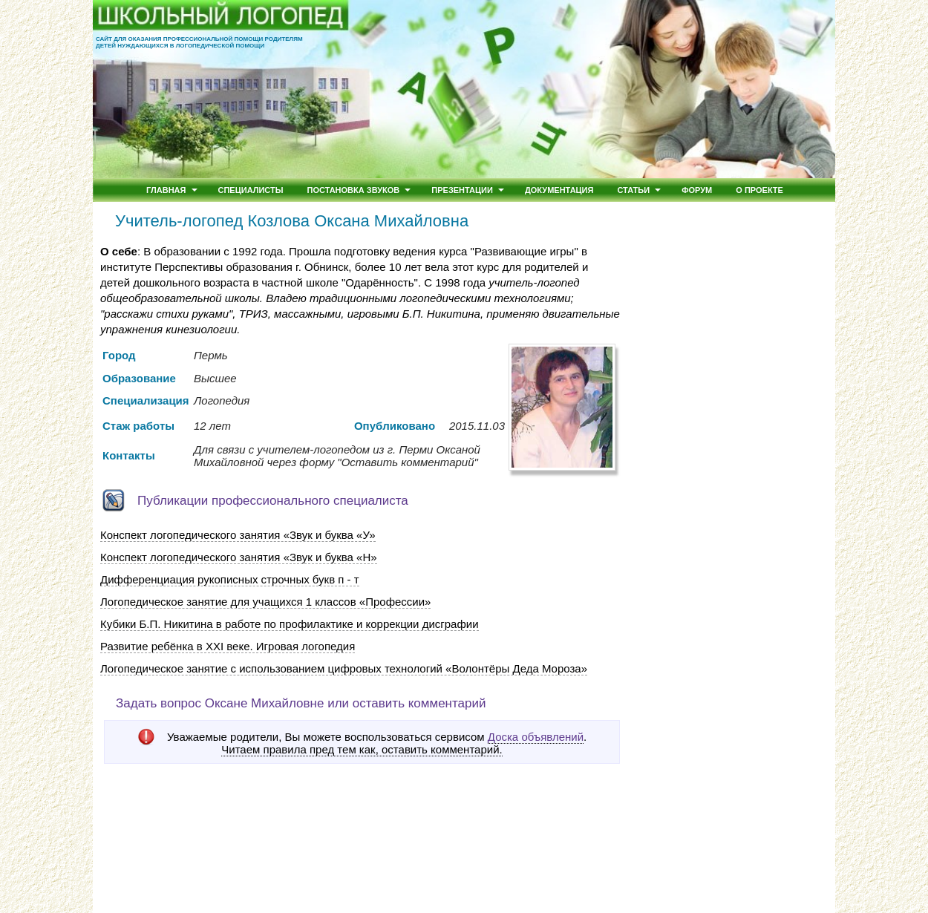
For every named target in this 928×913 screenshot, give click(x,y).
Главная (166, 190)
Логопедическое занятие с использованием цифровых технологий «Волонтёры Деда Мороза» (343, 668)
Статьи (633, 190)
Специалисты (251, 190)
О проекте (759, 190)
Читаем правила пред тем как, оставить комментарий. (361, 749)
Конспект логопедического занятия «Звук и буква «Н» (238, 557)
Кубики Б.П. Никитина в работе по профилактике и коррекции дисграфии (289, 624)
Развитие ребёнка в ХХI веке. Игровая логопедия (227, 646)
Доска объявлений (536, 736)
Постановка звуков (353, 190)
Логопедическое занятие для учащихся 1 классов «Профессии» (265, 601)
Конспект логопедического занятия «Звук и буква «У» (238, 535)
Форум (697, 190)
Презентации (462, 190)
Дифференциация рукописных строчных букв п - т (229, 579)
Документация (559, 190)
